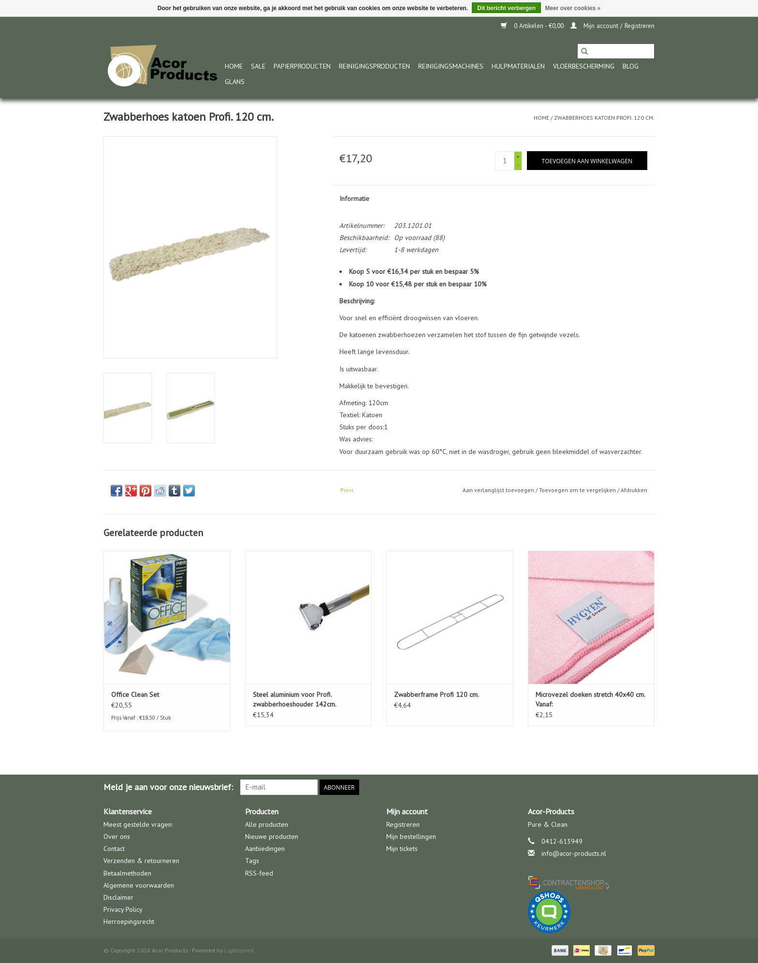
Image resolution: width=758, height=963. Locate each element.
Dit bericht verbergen (506, 8)
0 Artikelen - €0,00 (533, 26)
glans (235, 81)
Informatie (354, 198)
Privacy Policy (123, 909)
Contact (114, 848)
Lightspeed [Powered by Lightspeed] (239, 950)
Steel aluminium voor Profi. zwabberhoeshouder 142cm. (294, 699)
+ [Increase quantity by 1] (518, 156)
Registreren (403, 824)
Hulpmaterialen (518, 66)
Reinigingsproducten (374, 66)
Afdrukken (634, 490)
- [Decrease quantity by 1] (518, 165)
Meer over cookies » (572, 8)
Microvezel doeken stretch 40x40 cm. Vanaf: (590, 699)
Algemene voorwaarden (138, 885)
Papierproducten (302, 66)
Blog (631, 66)
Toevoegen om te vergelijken (578, 490)
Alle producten (266, 824)
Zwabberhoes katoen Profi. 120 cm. (604, 117)
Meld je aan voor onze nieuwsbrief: (168, 787)
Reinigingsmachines (450, 66)
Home (234, 66)
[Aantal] (504, 160)
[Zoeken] (616, 51)
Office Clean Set (135, 694)
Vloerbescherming (583, 66)
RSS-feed (259, 873)
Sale (258, 66)
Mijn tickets (402, 848)
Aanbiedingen (265, 848)
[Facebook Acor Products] (647, 787)
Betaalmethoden (127, 873)
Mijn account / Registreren (612, 26)
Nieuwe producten (271, 836)
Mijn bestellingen (411, 836)
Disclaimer (118, 897)
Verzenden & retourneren (141, 860)
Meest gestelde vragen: (138, 824)
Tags (252, 860)
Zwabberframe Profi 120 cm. (436, 694)
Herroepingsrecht (128, 921)
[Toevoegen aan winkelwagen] (587, 160)
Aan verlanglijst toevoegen (499, 490)
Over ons (116, 836)
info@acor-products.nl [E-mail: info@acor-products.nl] (573, 853)
